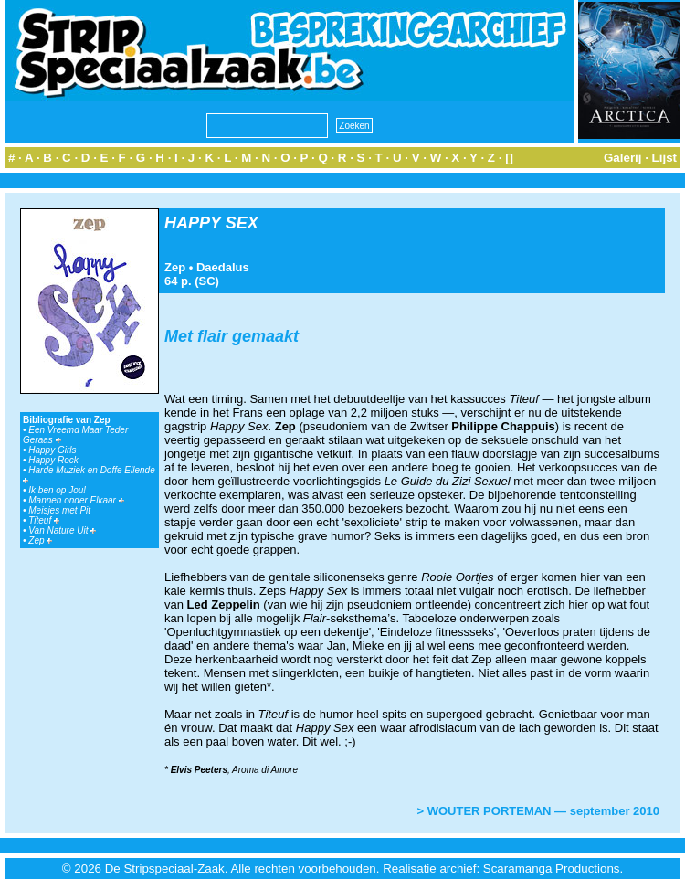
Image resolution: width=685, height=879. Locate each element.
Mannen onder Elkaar (75, 500)
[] (509, 157)
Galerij (623, 157)
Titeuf (43, 520)
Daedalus (222, 267)
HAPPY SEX (211, 223)
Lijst (664, 157)
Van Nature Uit (62, 530)
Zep (40, 540)
